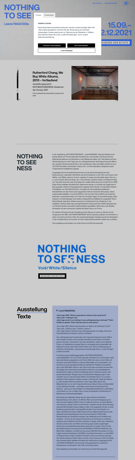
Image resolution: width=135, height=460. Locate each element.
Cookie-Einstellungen (67, 50)
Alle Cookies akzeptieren (81, 45)
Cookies (38, 15)
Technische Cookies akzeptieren (52, 45)
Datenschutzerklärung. (46, 37)
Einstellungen (49, 15)
